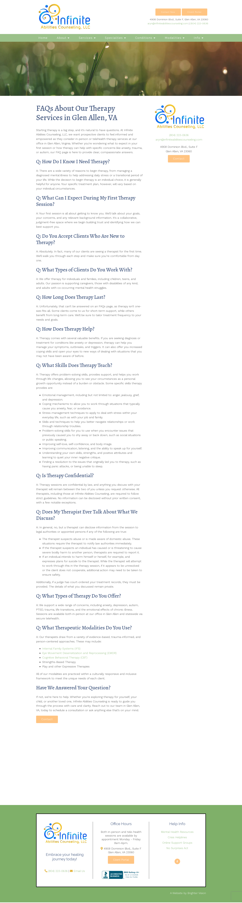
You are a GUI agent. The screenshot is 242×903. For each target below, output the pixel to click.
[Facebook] (177, 862)
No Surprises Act (177, 848)
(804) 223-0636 (199, 23)
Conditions (143, 37)
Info (197, 37)
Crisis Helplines (177, 837)
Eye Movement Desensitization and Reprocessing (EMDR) (79, 653)
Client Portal (195, 12)
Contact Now (168, 12)
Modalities (173, 37)
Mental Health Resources (177, 832)
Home (43, 37)
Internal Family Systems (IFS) (61, 648)
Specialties (114, 37)
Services (86, 37)
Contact (47, 719)
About (61, 37)
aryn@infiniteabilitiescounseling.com (168, 23)
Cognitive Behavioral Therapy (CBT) (64, 657)
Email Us (79, 871)
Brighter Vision (197, 893)
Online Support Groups (177, 843)
